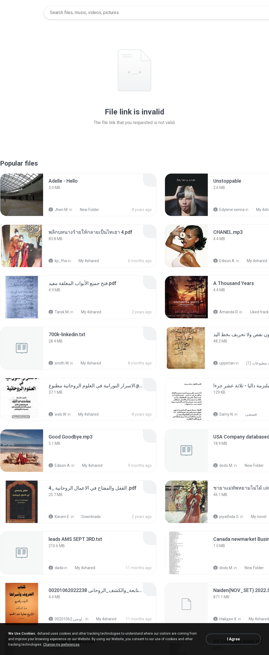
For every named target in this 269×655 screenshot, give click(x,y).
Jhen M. (58, 209)
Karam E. (59, 516)
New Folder (86, 209)
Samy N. (223, 414)
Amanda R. (226, 312)
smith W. (59, 363)
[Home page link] (22, 13)
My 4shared (85, 261)
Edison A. (224, 261)
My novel (255, 516)
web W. (58, 414)
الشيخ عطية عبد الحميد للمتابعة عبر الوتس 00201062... (67, 619)
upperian (224, 363)
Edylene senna (229, 209)
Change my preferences (61, 644)
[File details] (21, 195)
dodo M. (223, 465)
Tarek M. (59, 312)
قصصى (248, 414)
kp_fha (58, 261)
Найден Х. (225, 619)
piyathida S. (226, 516)
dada (56, 568)
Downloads (88, 516)
